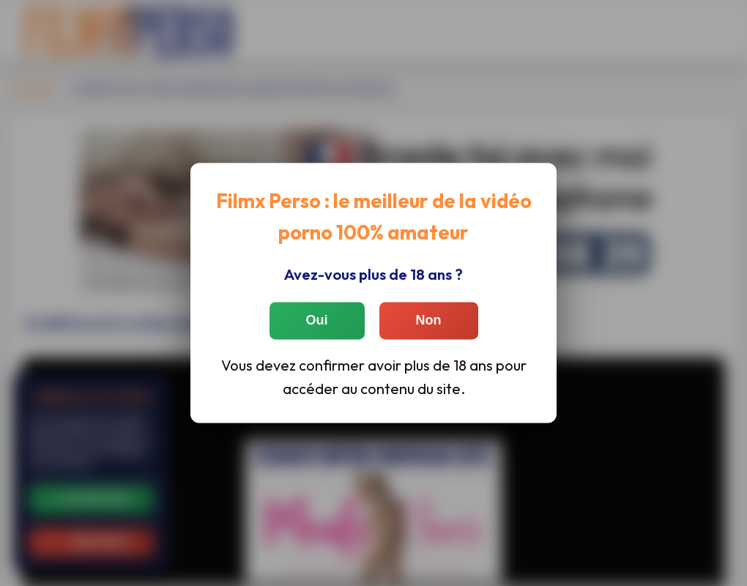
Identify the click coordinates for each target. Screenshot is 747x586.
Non (429, 320)
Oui (317, 320)
